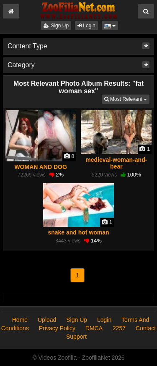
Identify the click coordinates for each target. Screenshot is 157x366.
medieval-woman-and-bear (116, 163)
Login (86, 26)
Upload (47, 319)
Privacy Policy (57, 328)
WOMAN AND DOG (40, 166)
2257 (119, 328)
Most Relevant (126, 98)
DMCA (94, 328)
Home (20, 319)
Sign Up (56, 26)
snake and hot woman (78, 232)
